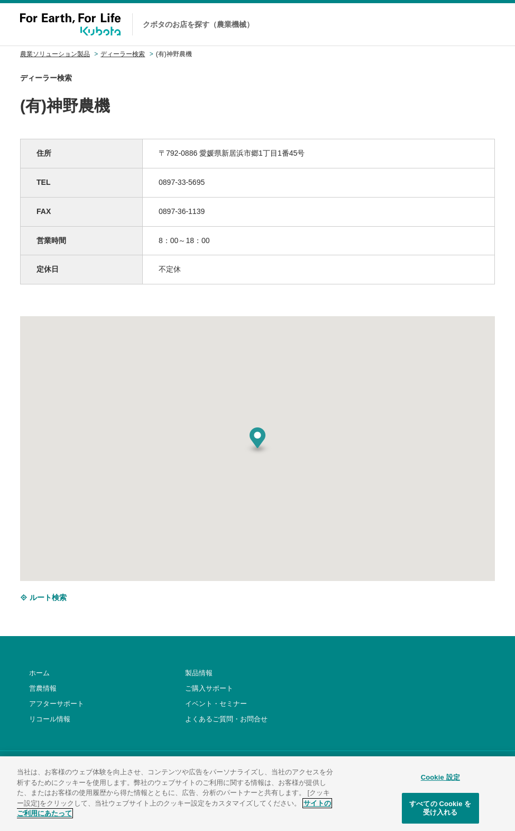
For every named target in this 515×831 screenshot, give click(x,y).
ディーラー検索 (122, 54)
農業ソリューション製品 (55, 54)
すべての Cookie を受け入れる (440, 813)
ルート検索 (43, 597)
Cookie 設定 (440, 781)
